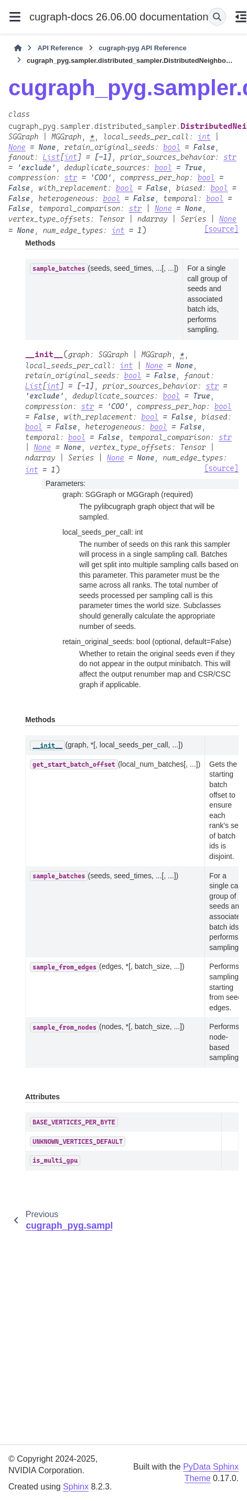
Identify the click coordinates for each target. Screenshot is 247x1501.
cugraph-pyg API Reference (142, 48)
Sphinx (76, 1486)
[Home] (18, 48)
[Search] (217, 17)
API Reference (60, 48)
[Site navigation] (14, 17)
